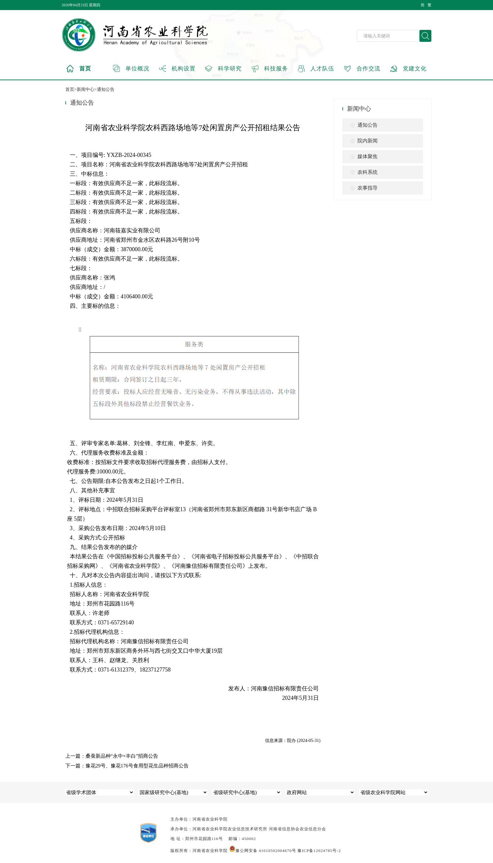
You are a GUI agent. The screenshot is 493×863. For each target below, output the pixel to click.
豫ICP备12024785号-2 (319, 850)
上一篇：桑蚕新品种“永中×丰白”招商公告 (111, 756)
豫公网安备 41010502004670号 (262, 850)
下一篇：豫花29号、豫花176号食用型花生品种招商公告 (127, 765)
